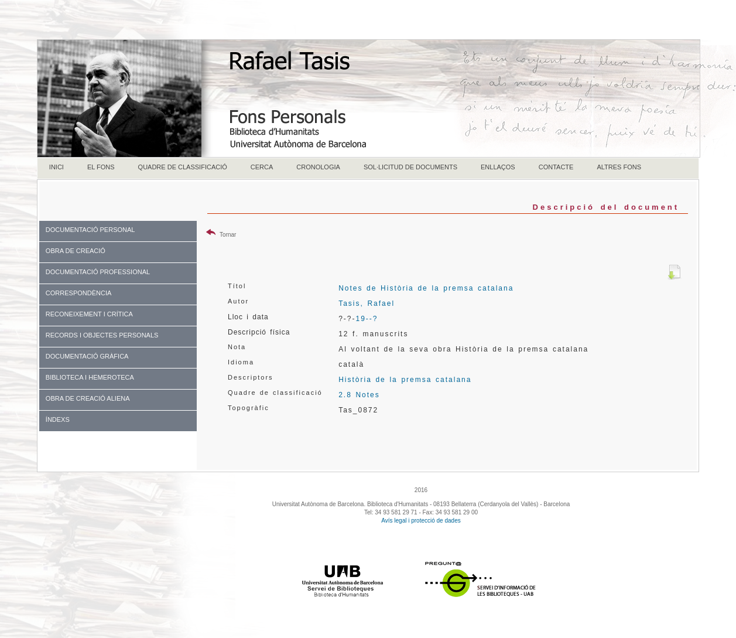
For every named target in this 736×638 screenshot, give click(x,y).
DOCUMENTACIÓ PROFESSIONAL (98, 271)
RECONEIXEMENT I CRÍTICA (89, 314)
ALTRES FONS (619, 166)
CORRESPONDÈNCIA (78, 292)
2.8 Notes (359, 395)
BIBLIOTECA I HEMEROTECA (90, 377)
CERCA (262, 166)
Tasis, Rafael (366, 303)
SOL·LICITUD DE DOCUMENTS (410, 166)
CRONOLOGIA (318, 166)
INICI (56, 166)
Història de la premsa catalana (404, 380)
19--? (366, 319)
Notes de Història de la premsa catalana (426, 288)
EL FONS (101, 166)
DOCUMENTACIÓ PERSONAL (90, 229)
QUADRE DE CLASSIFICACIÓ (182, 166)
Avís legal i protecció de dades (420, 520)
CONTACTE (556, 166)
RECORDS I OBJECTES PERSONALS (102, 335)
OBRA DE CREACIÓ (75, 250)
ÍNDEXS (58, 419)
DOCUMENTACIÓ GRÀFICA (87, 356)
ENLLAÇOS (498, 166)
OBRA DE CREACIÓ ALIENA (88, 398)
